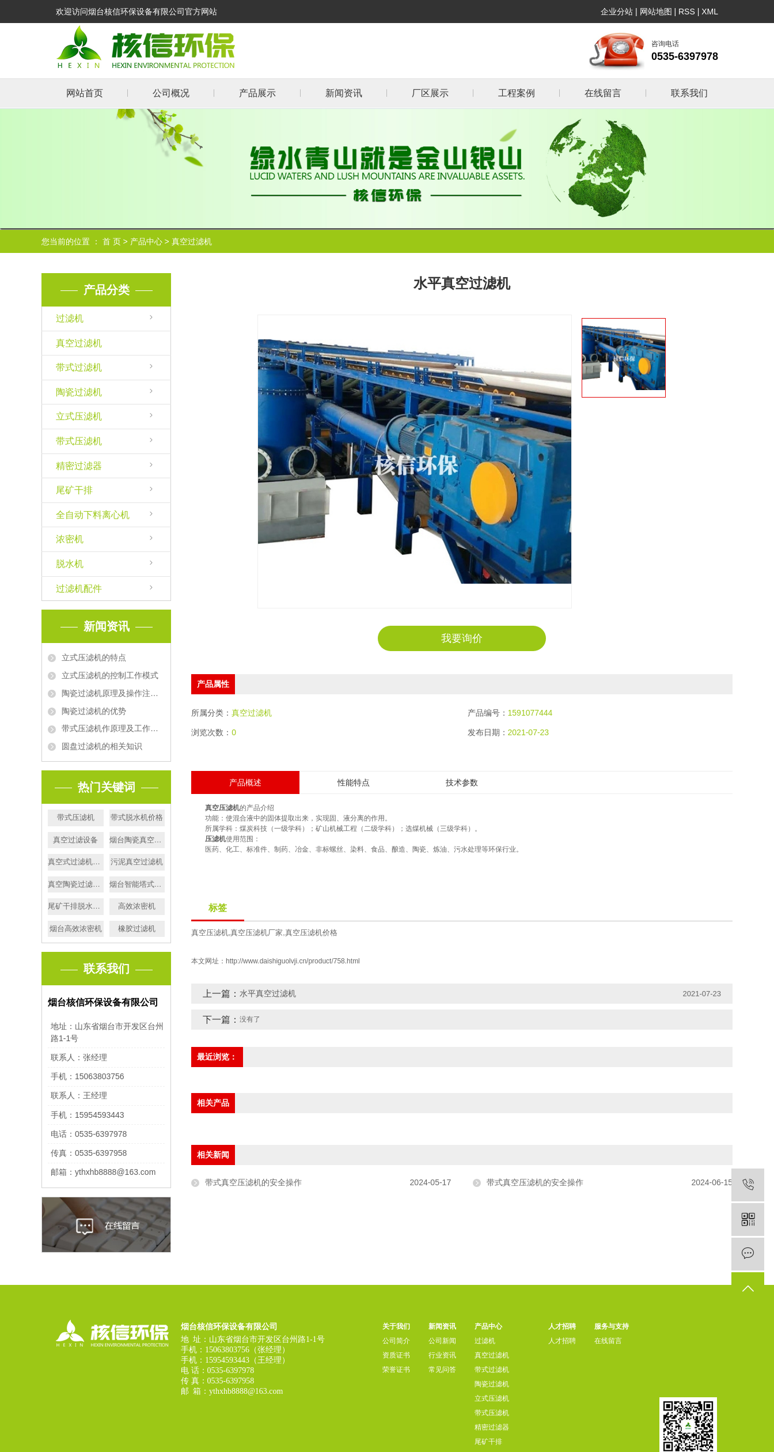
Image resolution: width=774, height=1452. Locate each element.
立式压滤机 (79, 416)
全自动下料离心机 (93, 515)
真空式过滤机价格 (76, 861)
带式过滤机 (79, 367)
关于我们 (396, 1326)
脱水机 (70, 564)
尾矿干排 (74, 490)
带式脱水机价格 (137, 817)
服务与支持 (611, 1326)
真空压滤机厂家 (256, 933)
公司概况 (171, 93)
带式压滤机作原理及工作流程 (113, 728)
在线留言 (603, 93)
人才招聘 (562, 1326)
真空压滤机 (210, 933)
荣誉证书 (396, 1370)
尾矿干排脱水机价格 (76, 906)
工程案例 (516, 93)
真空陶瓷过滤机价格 (76, 884)
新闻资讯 (343, 93)
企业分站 (617, 11)
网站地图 (656, 11)
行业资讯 (442, 1355)
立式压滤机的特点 (94, 657)
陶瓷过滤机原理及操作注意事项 (113, 693)
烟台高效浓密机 (76, 928)
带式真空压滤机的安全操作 (253, 1182)
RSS (686, 11)
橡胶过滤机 (136, 928)
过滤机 (70, 318)
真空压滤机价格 (311, 933)
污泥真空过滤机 (137, 861)
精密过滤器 (79, 466)
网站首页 (84, 93)
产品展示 (257, 93)
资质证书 (396, 1355)
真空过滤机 (192, 241)
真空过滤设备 (75, 839)
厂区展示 (430, 93)
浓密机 (70, 539)
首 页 (112, 241)
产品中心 (146, 241)
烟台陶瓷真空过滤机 (137, 839)
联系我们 (689, 93)
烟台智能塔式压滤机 (137, 884)
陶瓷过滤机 (79, 392)
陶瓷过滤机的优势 (94, 711)
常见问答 (442, 1370)
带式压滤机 (79, 441)
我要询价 (462, 638)
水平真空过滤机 (268, 993)
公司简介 (396, 1341)
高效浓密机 (136, 906)
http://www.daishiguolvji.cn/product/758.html (293, 961)
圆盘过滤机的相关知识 (102, 746)
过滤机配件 (79, 588)
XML (709, 11)
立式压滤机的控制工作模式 (110, 675)
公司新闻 (442, 1341)
